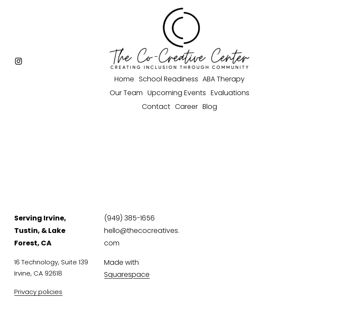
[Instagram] (18, 61)
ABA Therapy (224, 79)
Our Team (126, 93)
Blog (210, 107)
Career (186, 107)
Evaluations (230, 93)
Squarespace (127, 274)
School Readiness (168, 79)
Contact (156, 107)
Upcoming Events (176, 93)
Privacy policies (38, 291)
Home (124, 79)
